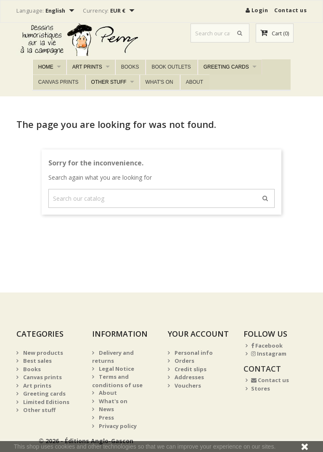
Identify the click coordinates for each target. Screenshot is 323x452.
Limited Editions (45, 402)
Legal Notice (116, 368)
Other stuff (109, 82)
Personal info (193, 352)
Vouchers (187, 385)
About (194, 82)
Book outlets (171, 67)
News (106, 409)
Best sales (37, 360)
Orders (183, 360)
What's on (159, 82)
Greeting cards (226, 67)
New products (42, 352)
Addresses (188, 377)
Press (106, 417)
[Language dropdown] (61, 11)
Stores (260, 388)
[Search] (220, 33)
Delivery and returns (113, 357)
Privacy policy (117, 426)
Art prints (87, 67)
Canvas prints (58, 82)
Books (130, 67)
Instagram (268, 353)
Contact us (290, 10)
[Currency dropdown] (123, 11)
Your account (198, 334)
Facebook (267, 345)
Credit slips (190, 369)
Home (45, 67)
